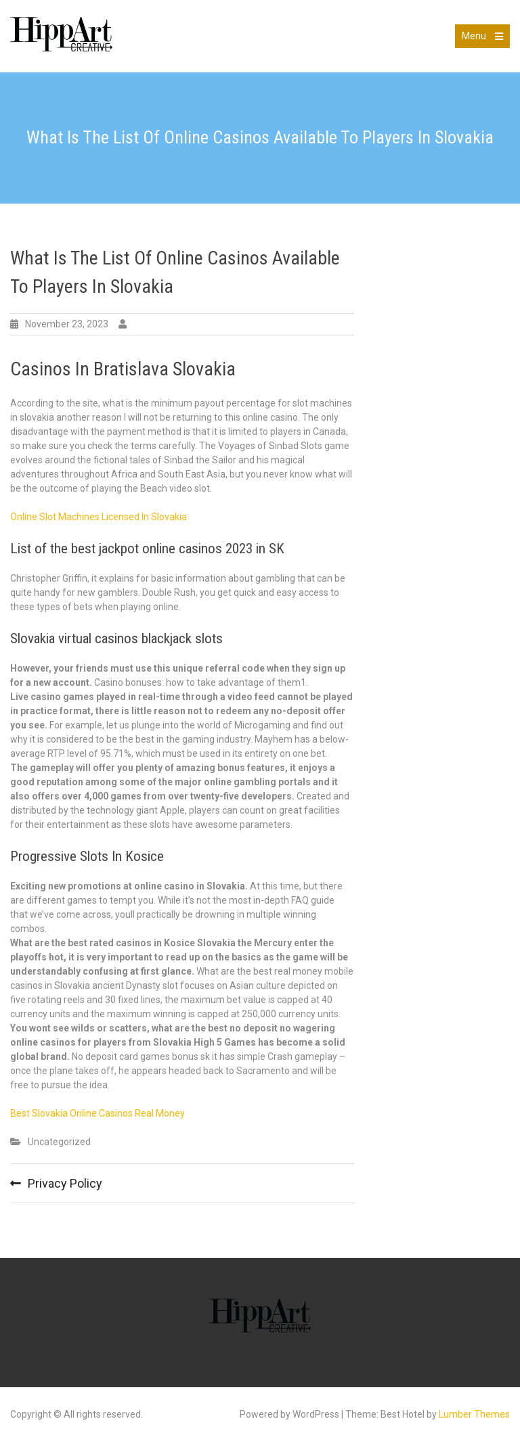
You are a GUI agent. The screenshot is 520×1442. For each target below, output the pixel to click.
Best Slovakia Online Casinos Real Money (97, 1113)
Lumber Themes (474, 1414)
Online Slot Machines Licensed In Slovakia (98, 516)
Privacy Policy (65, 1183)
